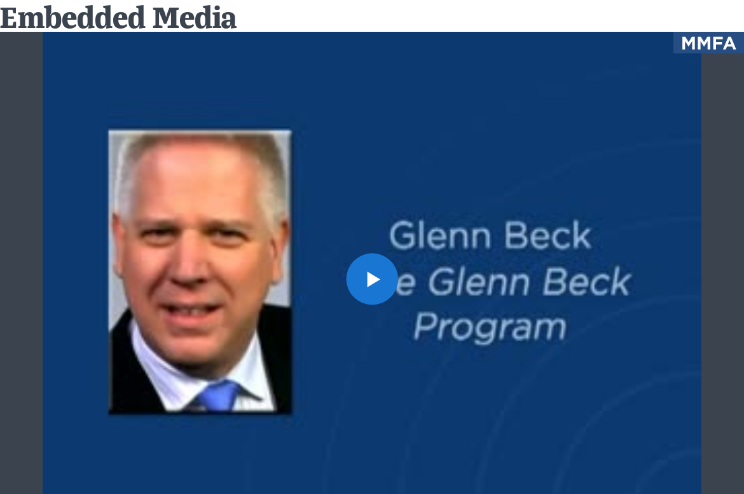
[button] (371, 278)
